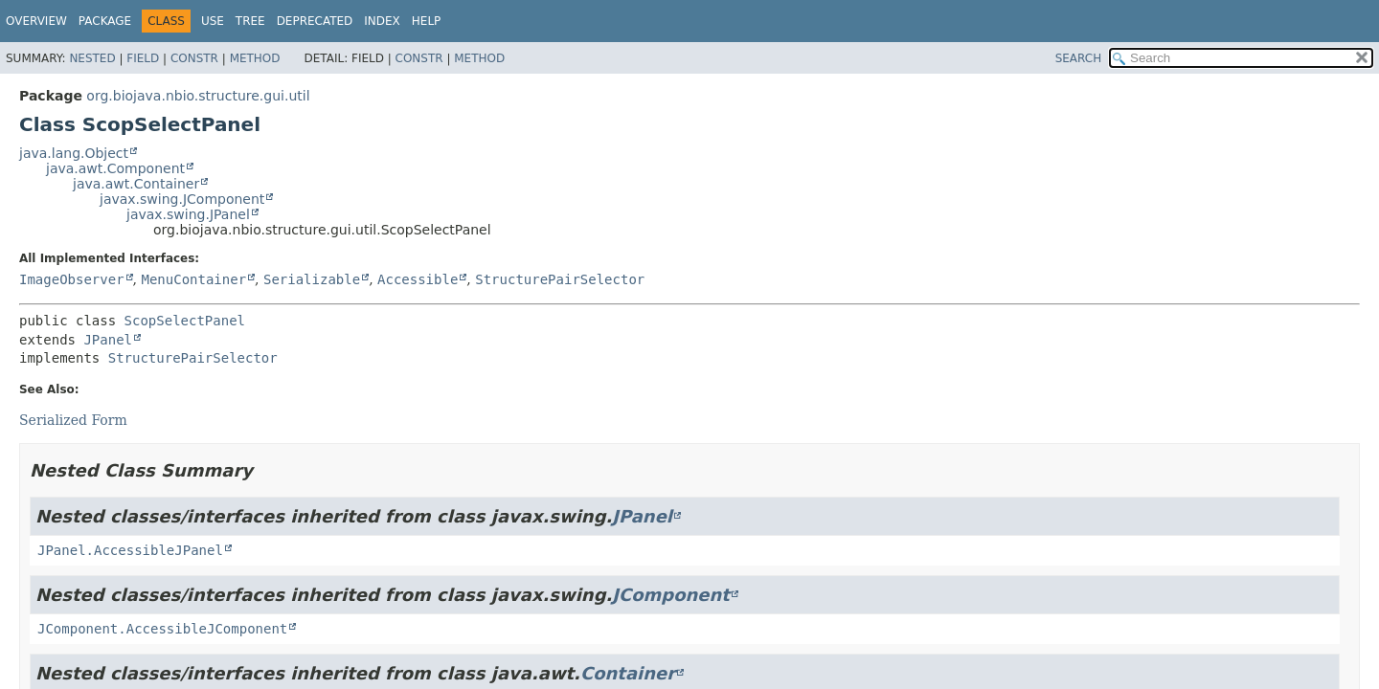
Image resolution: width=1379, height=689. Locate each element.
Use (212, 21)
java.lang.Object (73, 153)
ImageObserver (71, 279)
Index (382, 21)
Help (426, 21)
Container (627, 673)
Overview (36, 21)
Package (105, 21)
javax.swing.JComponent (182, 199)
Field (142, 58)
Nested (92, 58)
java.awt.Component (115, 168)
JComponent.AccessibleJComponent (162, 628)
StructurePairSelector (559, 279)
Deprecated (315, 21)
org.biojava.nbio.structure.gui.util (197, 95)
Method (255, 58)
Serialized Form (73, 420)
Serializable (311, 279)
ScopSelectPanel (184, 320)
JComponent (671, 595)
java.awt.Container (136, 183)
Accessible (417, 279)
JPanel (107, 339)
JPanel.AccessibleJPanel (130, 550)
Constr (194, 58)
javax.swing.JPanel (188, 214)
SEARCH (1078, 58)
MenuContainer (193, 279)
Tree (250, 21)
